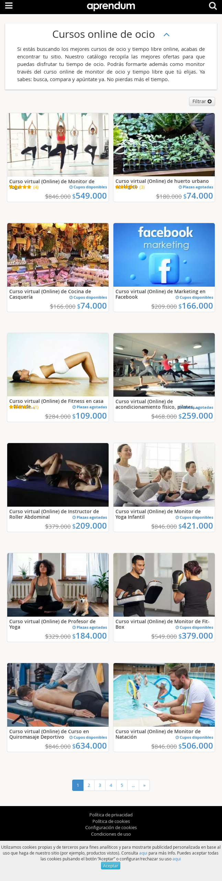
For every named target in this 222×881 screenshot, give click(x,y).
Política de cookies (111, 821)
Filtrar (202, 101)
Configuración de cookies (111, 827)
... (133, 785)
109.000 (89, 415)
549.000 (89, 195)
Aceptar (110, 865)
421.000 (195, 525)
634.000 (89, 745)
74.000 (198, 195)
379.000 (195, 635)
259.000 (195, 415)
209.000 (89, 525)
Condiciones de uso (111, 834)
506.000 (195, 745)
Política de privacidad (111, 815)
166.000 (195, 305)
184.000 (89, 635)
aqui (143, 853)
